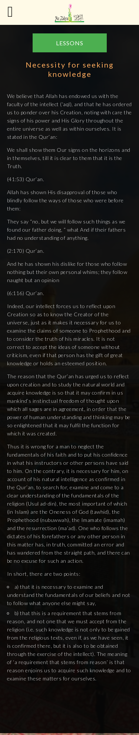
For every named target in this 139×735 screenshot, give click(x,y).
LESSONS (69, 42)
